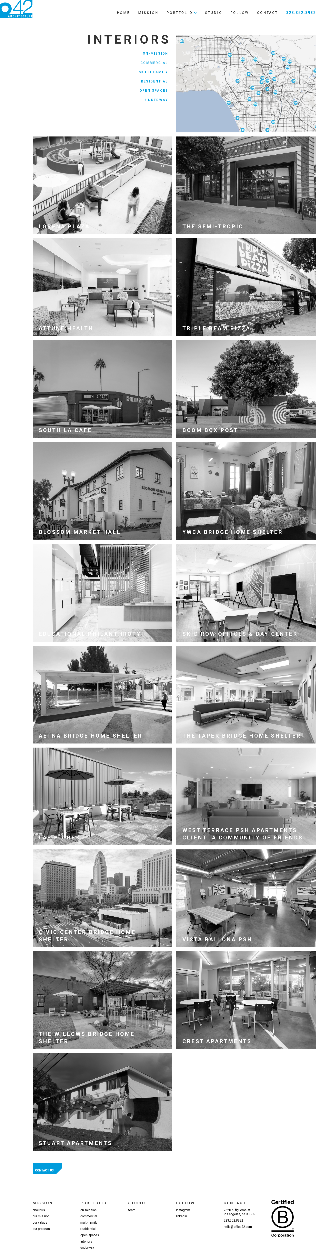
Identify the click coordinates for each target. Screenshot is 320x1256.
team (131, 1210)
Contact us (44, 1170)
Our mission (41, 1216)
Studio (213, 13)
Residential (154, 81)
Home (123, 13)
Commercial (154, 63)
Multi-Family (153, 72)
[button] (181, 9)
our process (41, 1229)
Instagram (183, 1210)
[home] (16, 9)
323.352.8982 (301, 12)
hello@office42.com (238, 1227)
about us (39, 1210)
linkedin (181, 1216)
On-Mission (155, 53)
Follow (239, 13)
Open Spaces (154, 90)
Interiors (86, 1241)
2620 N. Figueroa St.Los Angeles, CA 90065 (239, 1212)
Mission (148, 13)
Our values (40, 1222)
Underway (156, 100)
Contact (267, 13)
